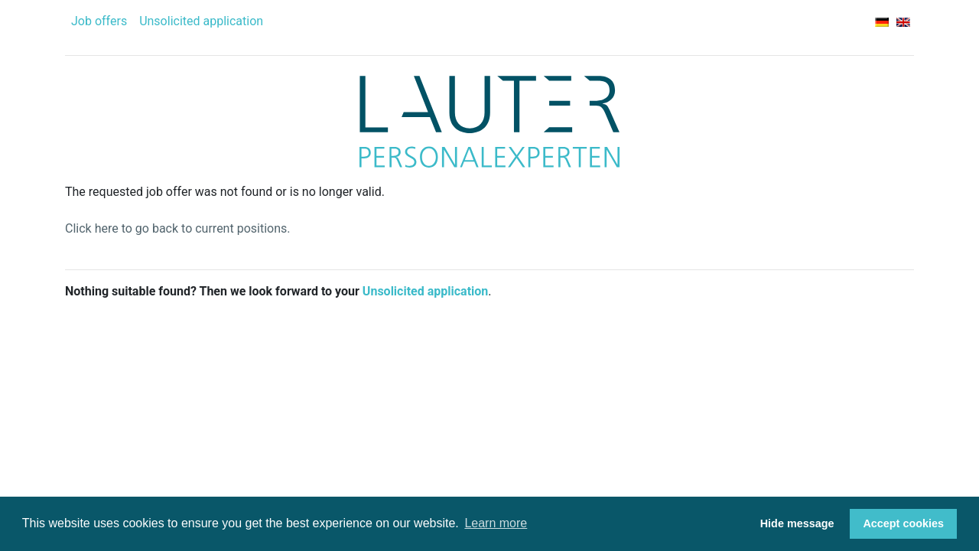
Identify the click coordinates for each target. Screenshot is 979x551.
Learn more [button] (495, 523)
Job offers (99, 21)
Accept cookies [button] (903, 523)
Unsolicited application (201, 21)
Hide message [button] (797, 523)
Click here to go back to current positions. (177, 228)
